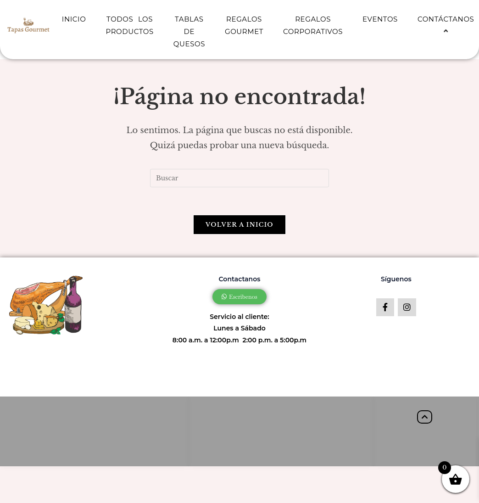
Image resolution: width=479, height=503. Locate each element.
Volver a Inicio (239, 225)
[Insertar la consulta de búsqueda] (239, 178)
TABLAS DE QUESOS (189, 31)
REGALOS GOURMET (244, 25)
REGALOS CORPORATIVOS (313, 25)
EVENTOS (380, 19)
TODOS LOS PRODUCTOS (129, 25)
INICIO (74, 19)
